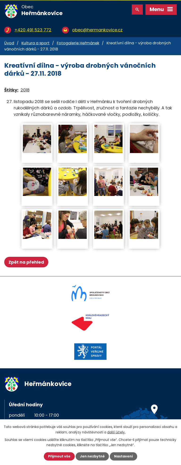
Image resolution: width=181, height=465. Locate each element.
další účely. (116, 432)
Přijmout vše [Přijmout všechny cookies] (59, 456)
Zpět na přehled (26, 262)
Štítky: (11, 90)
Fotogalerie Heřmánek (78, 43)
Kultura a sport (35, 43)
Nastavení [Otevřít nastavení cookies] (123, 456)
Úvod (9, 43)
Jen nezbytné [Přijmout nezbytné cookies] (92, 456)
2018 (25, 90)
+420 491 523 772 (32, 30)
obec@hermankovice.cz (97, 30)
